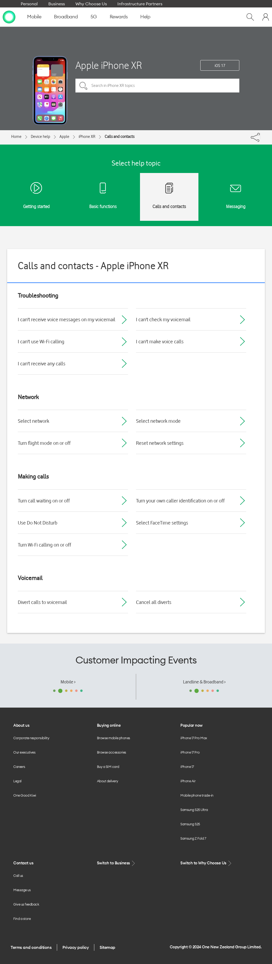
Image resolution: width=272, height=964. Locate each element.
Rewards (119, 17)
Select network (33, 421)
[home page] (9, 16)
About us (21, 725)
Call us (18, 875)
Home (16, 136)
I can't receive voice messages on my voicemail (66, 319)
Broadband (66, 17)
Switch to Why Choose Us (206, 863)
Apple (64, 136)
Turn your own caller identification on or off (180, 501)
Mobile (34, 17)
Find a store (22, 918)
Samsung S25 (190, 824)
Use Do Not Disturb (37, 523)
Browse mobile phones (113, 738)
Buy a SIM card (108, 766)
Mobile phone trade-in (197, 795)
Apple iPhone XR (108, 65)
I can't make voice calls (160, 341)
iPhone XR (87, 136)
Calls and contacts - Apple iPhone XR (93, 266)
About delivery (107, 781)
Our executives (24, 752)
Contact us (23, 862)
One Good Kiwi (24, 795)
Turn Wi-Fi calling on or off (44, 545)
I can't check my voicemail (163, 319)
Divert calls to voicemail (42, 602)
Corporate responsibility (31, 738)
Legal (17, 781)
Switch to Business (116, 863)
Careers (19, 766)
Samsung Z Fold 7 (193, 838)
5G (94, 17)
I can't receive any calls (41, 363)
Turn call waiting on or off (44, 501)
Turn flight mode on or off (44, 443)
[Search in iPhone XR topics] (157, 85)
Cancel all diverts (153, 602)
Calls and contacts (119, 136)
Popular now (191, 725)
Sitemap (107, 947)
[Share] (260, 136)
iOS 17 (220, 65)
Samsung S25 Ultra (194, 809)
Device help (40, 136)
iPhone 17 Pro (190, 752)
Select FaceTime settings (162, 523)
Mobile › (68, 681)
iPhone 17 (187, 766)
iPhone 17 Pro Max (193, 738)
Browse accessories (111, 752)
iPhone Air (188, 781)
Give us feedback (26, 904)
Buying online (109, 725)
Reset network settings (160, 443)
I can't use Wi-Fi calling (41, 341)
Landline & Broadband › (204, 681)
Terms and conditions (31, 947)
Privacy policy (75, 947)
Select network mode (158, 421)
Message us (22, 890)
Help (145, 17)
